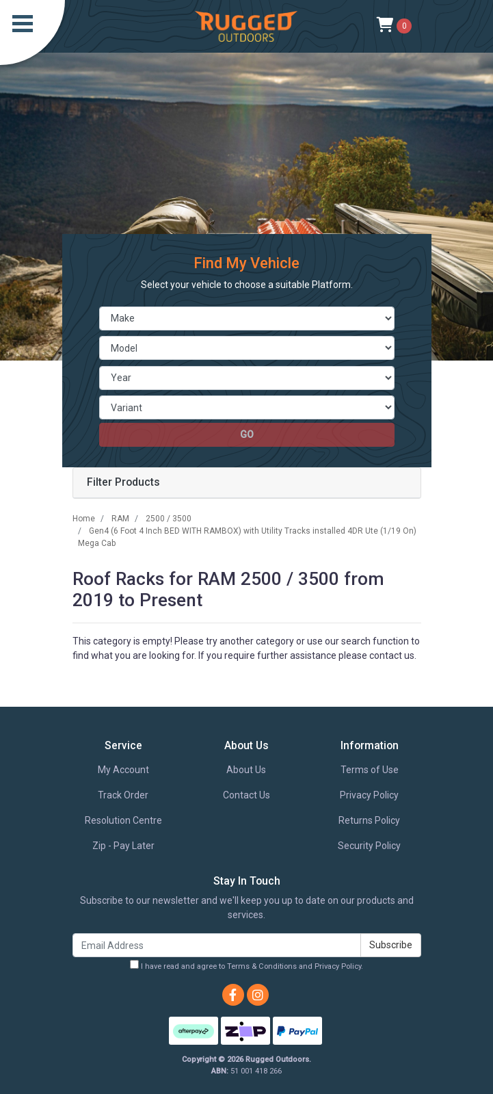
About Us (246, 769)
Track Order (123, 795)
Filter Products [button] (123, 482)
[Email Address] (216, 945)
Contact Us (246, 795)
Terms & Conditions (262, 966)
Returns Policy (369, 820)
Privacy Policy (369, 795)
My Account (123, 769)
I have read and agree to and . (246, 965)
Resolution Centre (123, 820)
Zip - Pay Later (123, 845)
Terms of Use (370, 769)
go (247, 434)
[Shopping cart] (394, 26)
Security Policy (369, 845)
